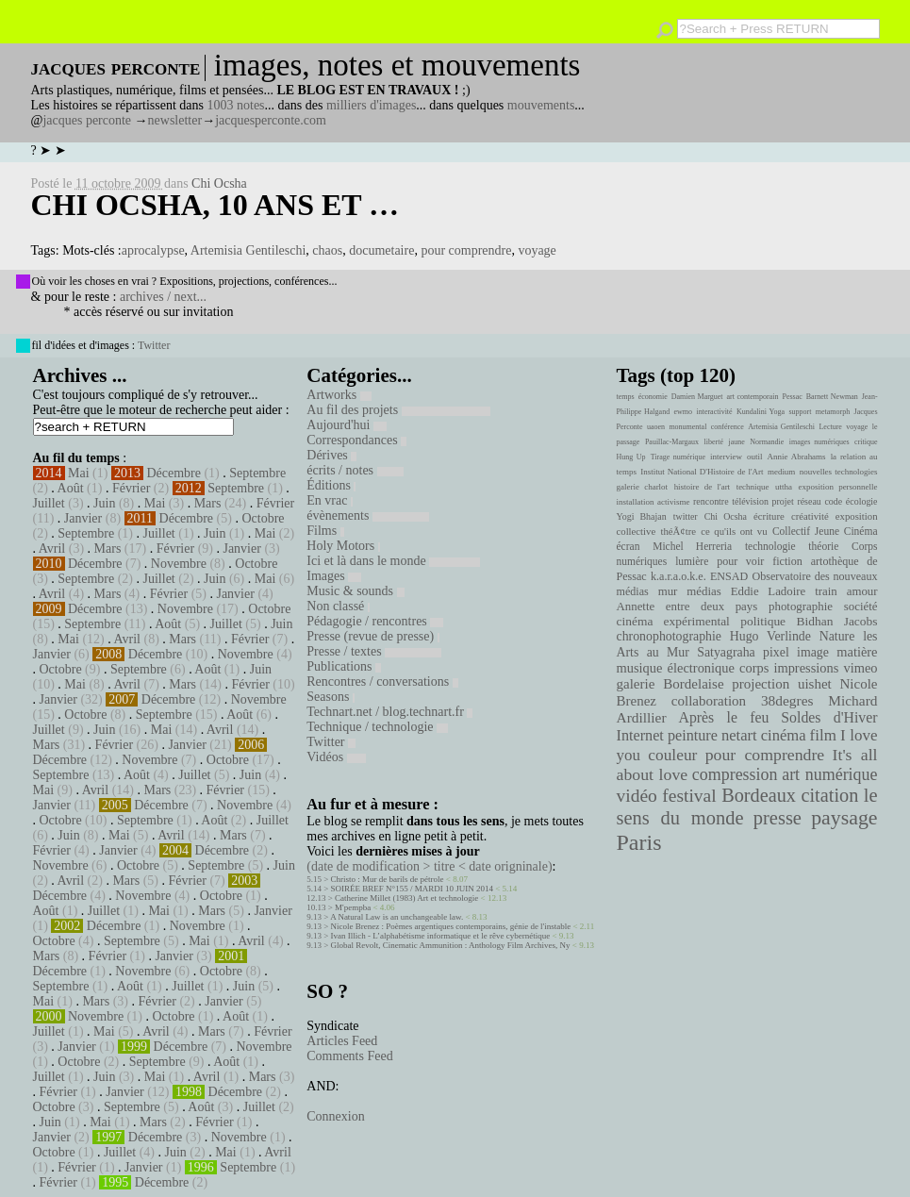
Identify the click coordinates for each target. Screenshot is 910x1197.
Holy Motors (342, 546)
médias (703, 591)
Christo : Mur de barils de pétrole (387, 879)
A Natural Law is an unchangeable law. (396, 917)
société (861, 606)
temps (626, 396)
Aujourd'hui (346, 425)
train (826, 591)
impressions (805, 667)
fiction (787, 561)
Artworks (338, 395)
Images (333, 576)
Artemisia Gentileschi (248, 250)
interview (726, 456)
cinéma (783, 735)
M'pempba (353, 907)
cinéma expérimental (673, 621)
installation (635, 502)
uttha (783, 486)
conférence (727, 427)
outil (754, 456)
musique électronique (676, 667)
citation (829, 795)
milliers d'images (371, 105)
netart (739, 735)
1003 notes (236, 105)
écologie (862, 501)
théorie (823, 546)
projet (783, 501)
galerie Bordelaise (670, 683)
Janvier (83, 518)
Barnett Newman (832, 396)
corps (754, 667)
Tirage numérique (678, 457)
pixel (776, 652)
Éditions (331, 485)
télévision (750, 501)
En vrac (329, 500)
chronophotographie (669, 636)
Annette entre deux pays (687, 606)
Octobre (262, 518)
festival (689, 796)
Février (131, 488)
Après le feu (723, 717)
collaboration (708, 700)
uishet (815, 683)
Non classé (338, 606)
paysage (844, 817)
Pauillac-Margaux (672, 442)
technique (752, 486)
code (833, 501)
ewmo (683, 411)
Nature (837, 636)
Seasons (330, 697)
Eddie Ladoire (768, 591)
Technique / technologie (377, 727)
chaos (327, 250)
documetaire (381, 250)
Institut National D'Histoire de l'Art (701, 471)
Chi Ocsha (219, 183)
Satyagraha (726, 652)
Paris (639, 842)
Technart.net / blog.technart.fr (389, 712)
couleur (672, 755)
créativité (810, 516)
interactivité (714, 411)
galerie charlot (643, 486)
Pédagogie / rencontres (374, 621)
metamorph (833, 411)
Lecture (830, 427)
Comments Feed (349, 1056)
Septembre (257, 473)
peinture (693, 735)
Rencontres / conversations (381, 681)
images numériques (819, 442)
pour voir (740, 561)
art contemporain (753, 396)
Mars (208, 503)
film (823, 735)
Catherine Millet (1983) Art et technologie (406, 898)
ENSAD (729, 576)
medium (781, 471)
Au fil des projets (397, 410)
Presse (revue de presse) (372, 636)
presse (777, 817)
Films (324, 531)
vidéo (637, 796)
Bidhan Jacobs (837, 621)
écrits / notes (354, 470)
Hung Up (631, 457)
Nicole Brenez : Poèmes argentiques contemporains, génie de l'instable (451, 926)
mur (668, 591)
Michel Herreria (692, 546)
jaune (736, 442)
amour (862, 591)
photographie (801, 606)
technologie (770, 546)
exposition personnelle (838, 486)
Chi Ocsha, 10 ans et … (215, 205)
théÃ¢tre (679, 531)
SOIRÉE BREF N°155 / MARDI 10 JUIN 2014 (412, 888)
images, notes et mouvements (397, 65)
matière (856, 651)
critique (865, 442)
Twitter (154, 345)
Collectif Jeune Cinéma (825, 531)
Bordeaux (758, 795)
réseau (808, 501)
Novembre (179, 564)
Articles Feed (341, 1041)
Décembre (173, 473)
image (813, 652)
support (799, 411)
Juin (104, 503)
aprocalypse (153, 250)
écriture (769, 516)
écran (628, 546)
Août (71, 488)
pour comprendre (466, 250)
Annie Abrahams (797, 456)
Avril (52, 548)
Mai (79, 473)
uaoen (656, 427)
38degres (787, 700)
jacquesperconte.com (270, 120)
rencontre (711, 501)
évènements (367, 515)
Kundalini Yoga (760, 411)
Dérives (331, 455)
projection (760, 683)
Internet (640, 735)
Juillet (49, 503)
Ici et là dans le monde (393, 561)
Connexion (335, 1116)
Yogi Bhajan (642, 516)
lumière (691, 561)
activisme (673, 502)
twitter (685, 516)
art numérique (829, 774)
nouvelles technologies (839, 471)
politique (763, 621)
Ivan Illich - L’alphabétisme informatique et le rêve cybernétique (441, 935)
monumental (687, 427)
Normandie (767, 442)
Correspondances (356, 440)
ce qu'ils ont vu (734, 531)
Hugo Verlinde (770, 636)
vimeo (860, 667)
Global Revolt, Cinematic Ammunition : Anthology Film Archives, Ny (451, 945)
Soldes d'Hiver (829, 717)
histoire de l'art (702, 486)
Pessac (792, 396)
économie (653, 396)
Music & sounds (355, 591)
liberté (713, 442)
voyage (536, 250)
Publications (343, 666)
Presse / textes (373, 651)
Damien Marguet (697, 396)
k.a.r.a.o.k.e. (678, 576)
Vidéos (335, 757)
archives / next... (163, 297)
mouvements (541, 105)
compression (735, 774)
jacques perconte (86, 120)
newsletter (175, 120)
